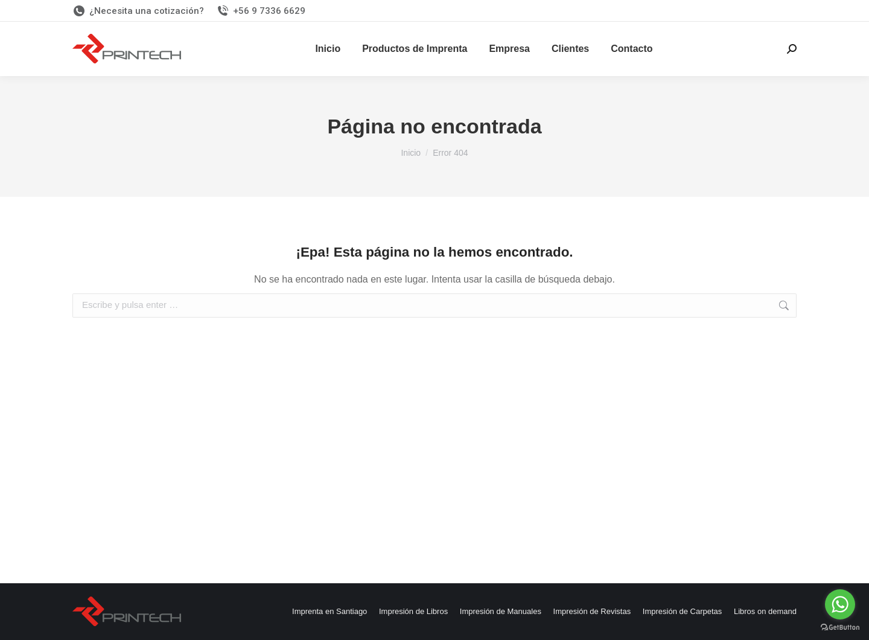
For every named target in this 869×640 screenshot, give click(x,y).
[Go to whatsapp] (840, 604)
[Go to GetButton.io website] (840, 628)
